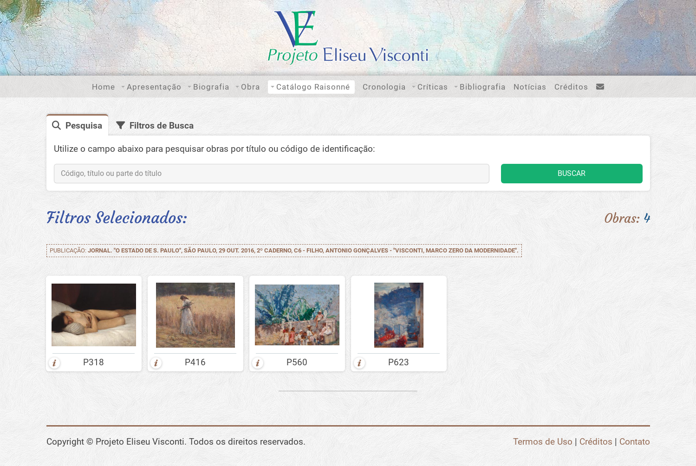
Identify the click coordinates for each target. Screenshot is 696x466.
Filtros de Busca (162, 125)
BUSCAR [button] (571, 173)
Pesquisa (83, 125)
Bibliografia (483, 86)
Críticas (432, 86)
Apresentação (154, 86)
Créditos (571, 86)
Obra (250, 86)
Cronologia (384, 86)
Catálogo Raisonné (313, 86)
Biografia (211, 86)
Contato (634, 441)
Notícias (530, 86)
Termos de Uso (542, 441)
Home (103, 86)
